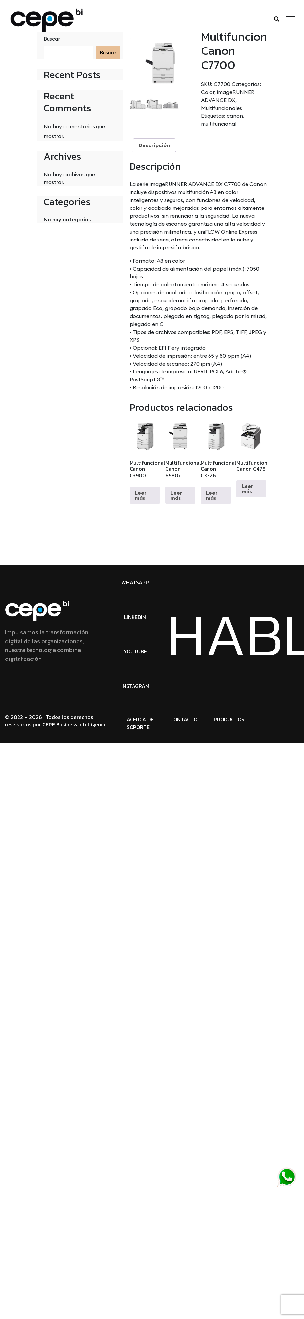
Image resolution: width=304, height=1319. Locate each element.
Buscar (52, 38)
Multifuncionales (221, 108)
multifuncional (218, 123)
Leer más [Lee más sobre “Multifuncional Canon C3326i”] (212, 495)
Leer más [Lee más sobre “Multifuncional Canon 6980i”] (176, 495)
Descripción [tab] (154, 145)
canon (235, 116)
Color (207, 92)
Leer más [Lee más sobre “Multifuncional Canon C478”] (247, 489)
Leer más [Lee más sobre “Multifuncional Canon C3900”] (141, 495)
